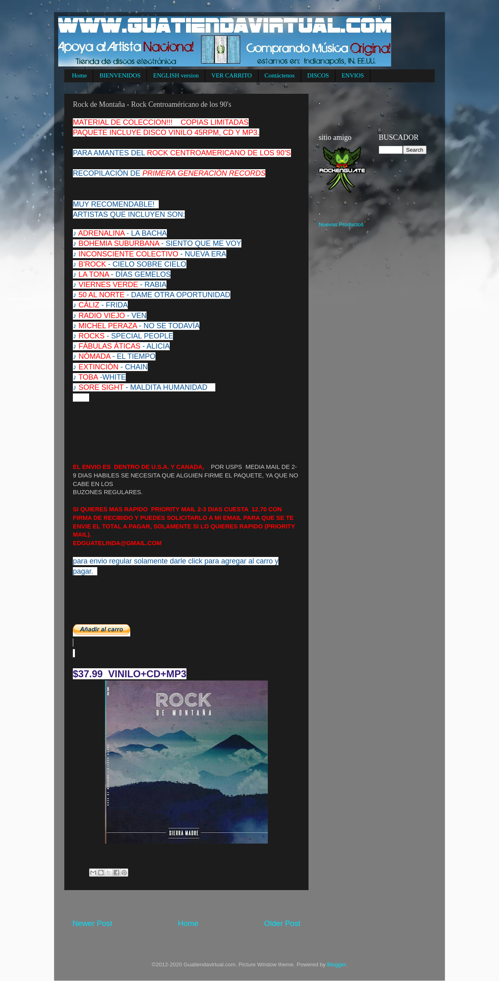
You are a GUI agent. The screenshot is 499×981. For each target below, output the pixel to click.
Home (79, 75)
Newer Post (92, 923)
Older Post (282, 923)
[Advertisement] (220, 904)
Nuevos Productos (341, 224)
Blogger (336, 964)
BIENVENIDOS (119, 75)
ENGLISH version (176, 75)
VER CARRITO (231, 75)
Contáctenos (280, 75)
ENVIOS (352, 75)
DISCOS (318, 75)
